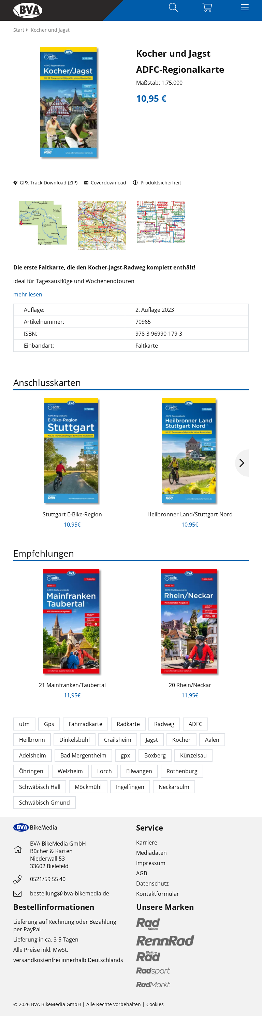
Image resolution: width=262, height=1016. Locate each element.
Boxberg (155, 755)
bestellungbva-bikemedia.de (69, 893)
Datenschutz (152, 883)
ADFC (195, 724)
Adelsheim (32, 755)
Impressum (150, 863)
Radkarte (128, 724)
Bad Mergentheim (83, 755)
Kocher (181, 739)
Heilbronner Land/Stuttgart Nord (190, 514)
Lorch (104, 771)
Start (19, 30)
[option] (42, 223)
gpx (125, 755)
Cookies (155, 1004)
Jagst (152, 739)
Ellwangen (139, 771)
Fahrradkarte (85, 724)
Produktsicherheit (157, 182)
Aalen (212, 739)
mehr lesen (28, 294)
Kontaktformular (157, 893)
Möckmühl (88, 787)
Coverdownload (105, 182)
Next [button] (242, 463)
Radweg (164, 724)
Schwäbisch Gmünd (44, 802)
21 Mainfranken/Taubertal (72, 685)
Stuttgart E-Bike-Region (72, 514)
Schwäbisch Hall (39, 787)
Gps (49, 724)
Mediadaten (151, 853)
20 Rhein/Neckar (190, 685)
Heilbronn (32, 739)
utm (24, 724)
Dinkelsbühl (74, 739)
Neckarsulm (174, 787)
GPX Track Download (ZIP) (45, 182)
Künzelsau (193, 755)
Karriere (146, 842)
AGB (141, 873)
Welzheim (70, 771)
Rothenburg (182, 771)
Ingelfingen (130, 787)
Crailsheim (117, 739)
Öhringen (31, 771)
